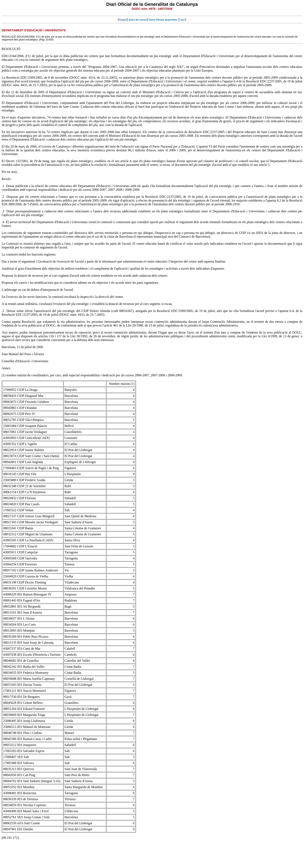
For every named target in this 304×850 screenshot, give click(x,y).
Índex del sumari (138, 19)
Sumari (123, 19)
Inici (182, 19)
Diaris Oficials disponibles (163, 19)
